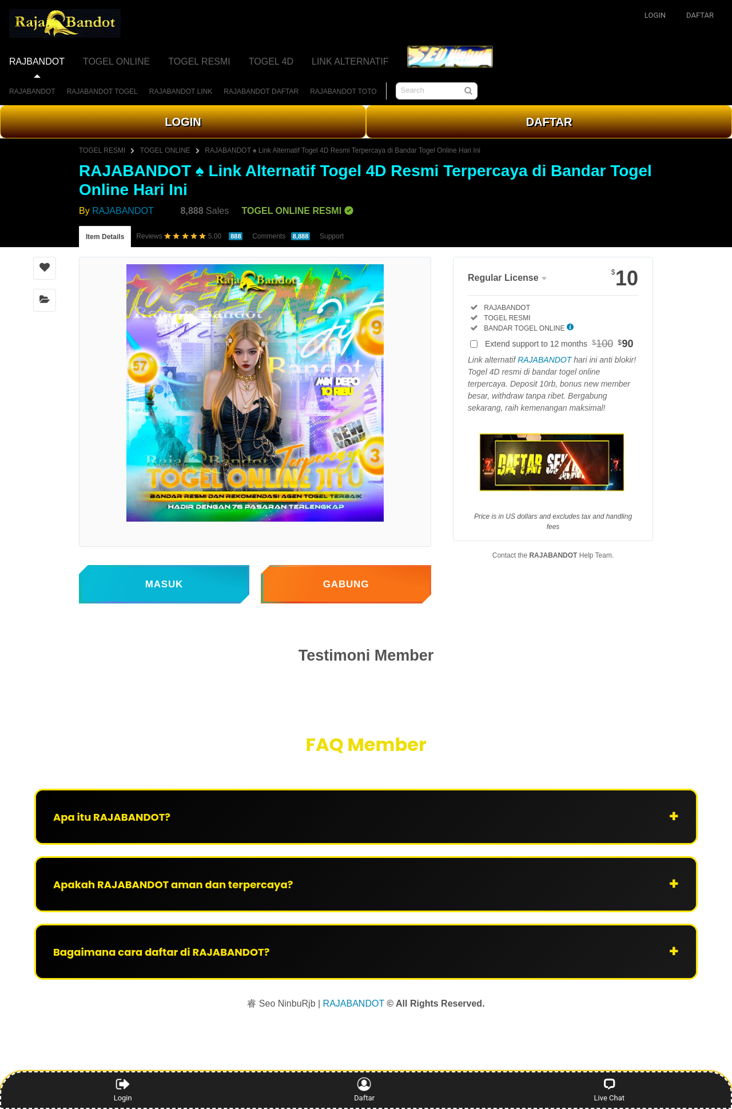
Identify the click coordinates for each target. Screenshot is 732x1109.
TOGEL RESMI (102, 150)
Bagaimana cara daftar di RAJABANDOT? (161, 952)
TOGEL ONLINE (165, 150)
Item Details (105, 237)
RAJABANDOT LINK (180, 92)
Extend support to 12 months (559, 344)
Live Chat (609, 1089)
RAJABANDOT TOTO (343, 92)
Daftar (364, 1089)
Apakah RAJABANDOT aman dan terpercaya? (173, 884)
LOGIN (183, 122)
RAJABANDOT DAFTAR (261, 92)
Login (123, 1089)
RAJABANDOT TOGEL (102, 92)
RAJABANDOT (32, 92)
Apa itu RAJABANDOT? (111, 817)
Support (332, 236)
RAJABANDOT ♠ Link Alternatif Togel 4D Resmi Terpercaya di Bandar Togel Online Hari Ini (342, 150)
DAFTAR (549, 122)
